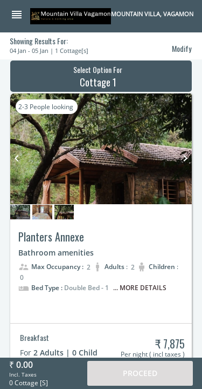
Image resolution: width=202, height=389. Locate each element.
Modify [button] (181, 48)
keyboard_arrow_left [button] (16, 158)
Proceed (140, 373)
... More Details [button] (139, 287)
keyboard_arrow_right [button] (185, 158)
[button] (20, 15)
